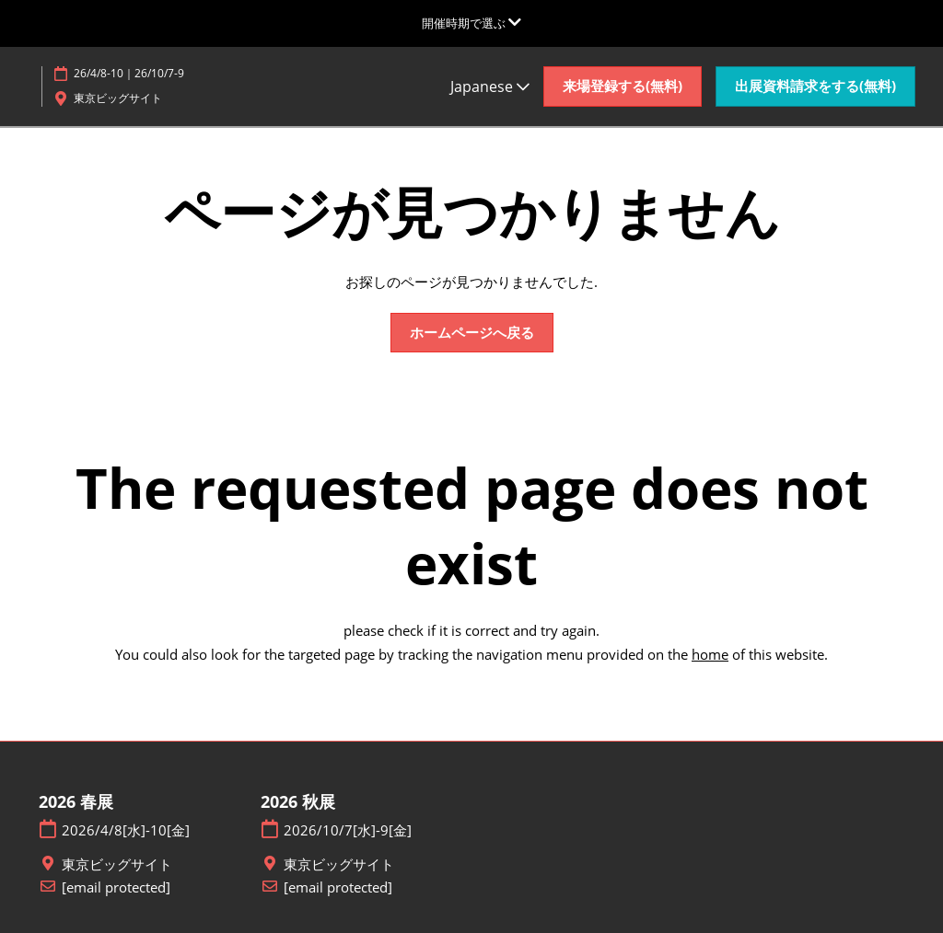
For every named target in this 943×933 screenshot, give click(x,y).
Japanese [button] (490, 86)
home (710, 654)
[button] (622, 86)
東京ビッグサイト (117, 864)
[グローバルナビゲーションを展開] (471, 23)
